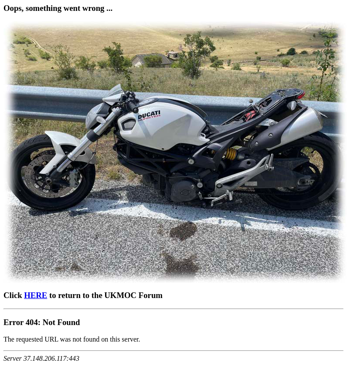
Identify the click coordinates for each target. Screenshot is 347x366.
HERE (35, 295)
